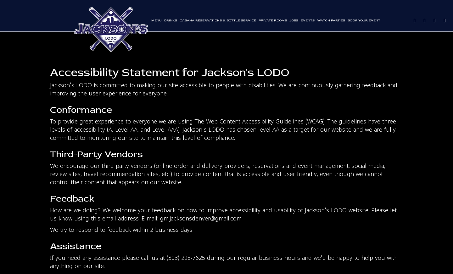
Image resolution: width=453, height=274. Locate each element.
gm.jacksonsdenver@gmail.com (201, 219)
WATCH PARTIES (331, 20)
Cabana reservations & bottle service (218, 20)
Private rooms (273, 20)
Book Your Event (364, 20)
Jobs (293, 20)
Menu (156, 20)
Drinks (170, 20)
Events (308, 20)
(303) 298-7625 (186, 258)
